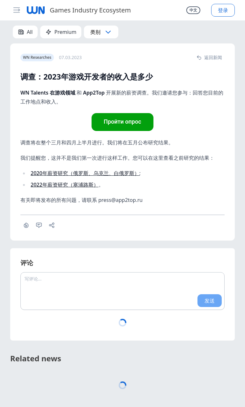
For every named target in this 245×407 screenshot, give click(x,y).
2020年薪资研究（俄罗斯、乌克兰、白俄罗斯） (85, 173)
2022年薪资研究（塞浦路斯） (65, 184)
